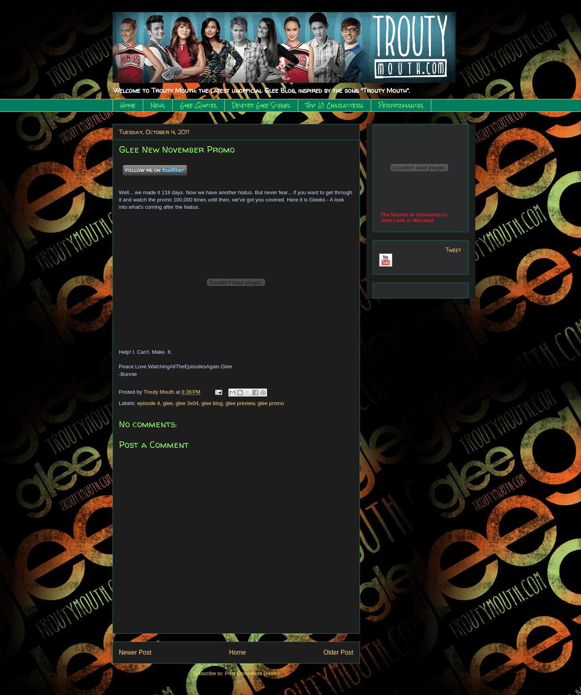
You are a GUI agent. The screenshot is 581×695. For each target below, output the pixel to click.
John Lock (393, 220)
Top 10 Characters (334, 105)
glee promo (271, 403)
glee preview (240, 403)
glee (168, 403)
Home (128, 105)
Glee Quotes (198, 105)
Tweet (453, 250)
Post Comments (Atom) (252, 673)
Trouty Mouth (160, 392)
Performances (401, 105)
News (157, 105)
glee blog (212, 403)
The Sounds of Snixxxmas (411, 215)
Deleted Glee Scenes (261, 105)
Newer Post (135, 652)
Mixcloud (423, 220)
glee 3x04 (187, 403)
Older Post (338, 652)
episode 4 (148, 403)
